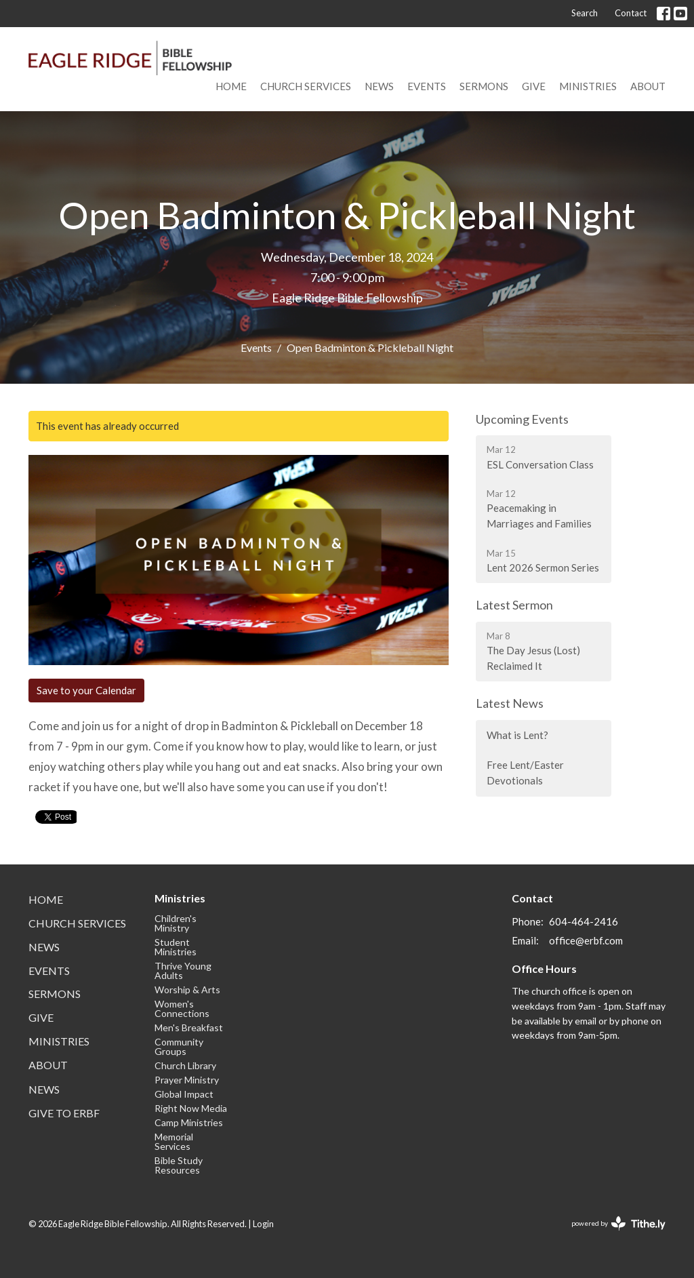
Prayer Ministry (187, 1079)
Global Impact (184, 1094)
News (379, 86)
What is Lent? (517, 735)
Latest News (510, 703)
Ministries (588, 86)
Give (534, 86)
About (648, 86)
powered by (618, 1223)
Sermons (484, 86)
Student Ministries (176, 946)
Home (231, 86)
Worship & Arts (187, 989)
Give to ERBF (64, 1112)
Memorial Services (174, 1141)
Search (584, 12)
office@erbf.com (586, 940)
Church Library (185, 1065)
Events (426, 86)
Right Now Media (191, 1108)
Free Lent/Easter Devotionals (525, 772)
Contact (631, 12)
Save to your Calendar (86, 690)
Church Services (305, 86)
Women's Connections (182, 1008)
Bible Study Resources (179, 1165)
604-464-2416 (583, 921)
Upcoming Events (522, 419)
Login (263, 1223)
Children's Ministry (176, 923)
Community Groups (179, 1046)
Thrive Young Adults (183, 970)
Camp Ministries (189, 1122)
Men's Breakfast (189, 1027)
